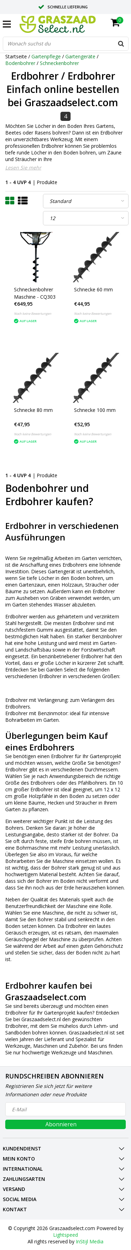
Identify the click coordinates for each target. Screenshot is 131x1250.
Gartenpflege (46, 56)
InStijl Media (89, 1241)
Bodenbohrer (20, 63)
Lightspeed (65, 1234)
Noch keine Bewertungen (32, 313)
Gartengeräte (80, 56)
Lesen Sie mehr (23, 167)
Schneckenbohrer (59, 63)
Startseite (16, 56)
